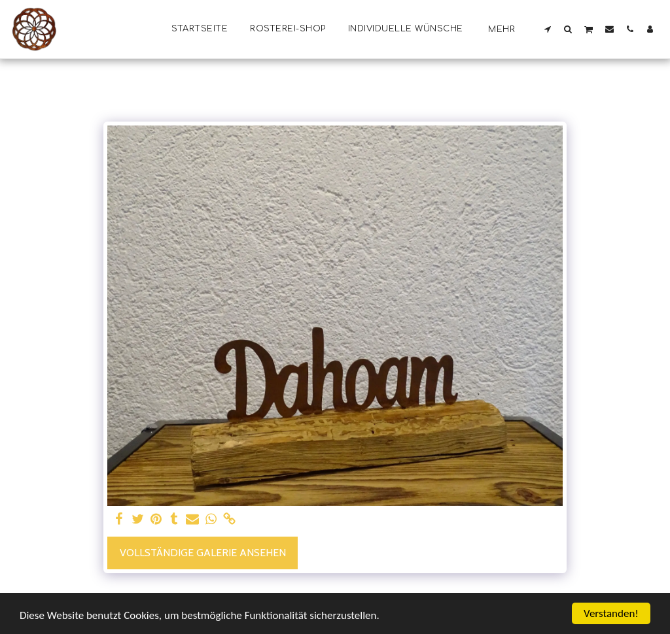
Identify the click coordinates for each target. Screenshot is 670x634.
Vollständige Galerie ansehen (203, 552)
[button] (547, 28)
